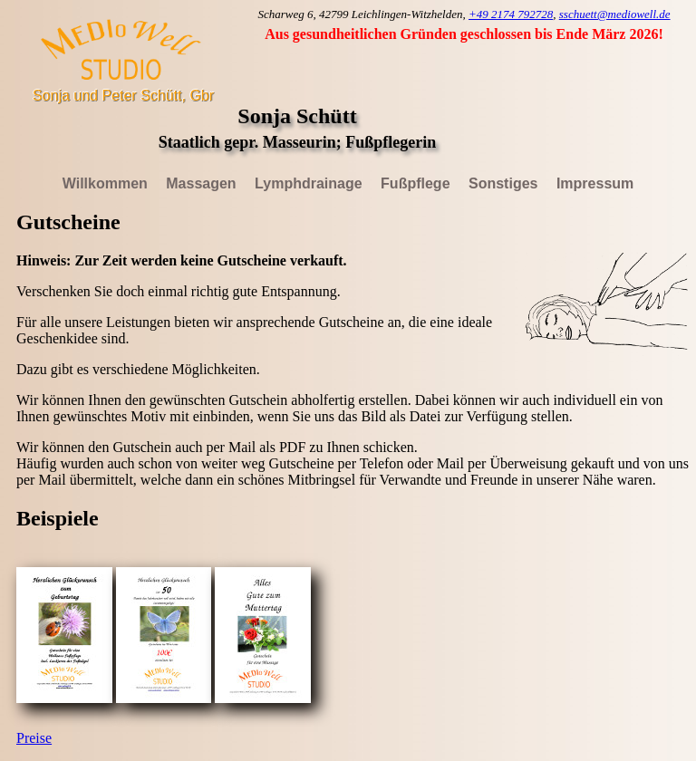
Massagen (201, 183)
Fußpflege (415, 183)
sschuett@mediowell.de (615, 14)
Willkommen (105, 183)
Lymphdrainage (308, 183)
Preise (34, 738)
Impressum (594, 183)
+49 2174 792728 (511, 14)
